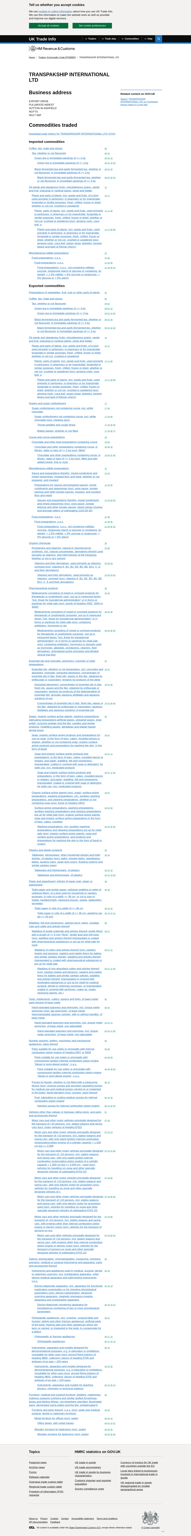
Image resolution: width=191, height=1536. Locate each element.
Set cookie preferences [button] (92, 25)
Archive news (37, 1467)
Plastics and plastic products (45, 850)
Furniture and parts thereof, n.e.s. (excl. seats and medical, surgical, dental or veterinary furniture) (66, 1412)
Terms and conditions (107, 1518)
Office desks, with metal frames (55, 1423)
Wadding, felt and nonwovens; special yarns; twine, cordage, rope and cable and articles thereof (64, 924)
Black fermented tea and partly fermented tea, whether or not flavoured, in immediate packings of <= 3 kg (68, 171)
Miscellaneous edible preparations (49, 253)
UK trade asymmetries (88, 1467)
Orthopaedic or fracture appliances (55, 1336)
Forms (33, 1472)
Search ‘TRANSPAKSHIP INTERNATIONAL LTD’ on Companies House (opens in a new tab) (139, 102)
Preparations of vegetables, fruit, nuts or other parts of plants (64, 292)
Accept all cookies (48, 25)
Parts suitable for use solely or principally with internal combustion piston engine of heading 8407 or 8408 (63, 1051)
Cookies (54, 1518)
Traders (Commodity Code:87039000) (57, 57)
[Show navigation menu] (90, 38)
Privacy (44, 1518)
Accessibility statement (82, 1518)
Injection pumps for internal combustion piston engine (68, 1105)
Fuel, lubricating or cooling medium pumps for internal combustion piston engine (66, 1099)
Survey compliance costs (89, 1488)
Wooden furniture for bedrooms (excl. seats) (60, 1429)
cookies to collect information (55, 11)
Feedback (55, 1522)
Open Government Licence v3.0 (85, 1527)
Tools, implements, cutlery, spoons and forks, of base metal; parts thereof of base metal (64, 1001)
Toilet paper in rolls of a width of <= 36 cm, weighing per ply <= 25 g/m (69, 915)
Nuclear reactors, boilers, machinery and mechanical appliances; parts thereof (59, 1042)
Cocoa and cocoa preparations (47, 437)
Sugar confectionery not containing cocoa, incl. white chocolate (62, 410)
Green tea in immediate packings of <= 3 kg (60, 158)
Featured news (38, 1462)
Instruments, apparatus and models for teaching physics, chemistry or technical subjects (65, 1387)
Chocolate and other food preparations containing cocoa (64, 442)
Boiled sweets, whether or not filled (57, 430)
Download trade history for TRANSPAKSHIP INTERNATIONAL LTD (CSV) (72, 133)
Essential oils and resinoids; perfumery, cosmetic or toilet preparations (62, 662)
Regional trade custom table (45, 1486)
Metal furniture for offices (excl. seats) (56, 1418)
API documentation (38, 1522)
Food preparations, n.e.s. (46, 257)
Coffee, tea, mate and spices (46, 148)
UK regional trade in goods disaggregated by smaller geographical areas (136, 1486)
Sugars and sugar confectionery (47, 403)
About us (33, 1518)
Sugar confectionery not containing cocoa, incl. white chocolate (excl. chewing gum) (65, 418)
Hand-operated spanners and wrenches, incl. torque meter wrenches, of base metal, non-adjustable (69, 1024)
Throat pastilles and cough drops (56, 424)
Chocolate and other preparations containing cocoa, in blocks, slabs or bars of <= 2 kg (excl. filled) (66, 448)
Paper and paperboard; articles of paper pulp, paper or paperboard (61, 883)
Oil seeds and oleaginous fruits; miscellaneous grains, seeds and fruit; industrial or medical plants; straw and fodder (64, 189)
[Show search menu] (158, 38)
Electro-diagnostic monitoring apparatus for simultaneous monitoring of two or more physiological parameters (68, 1308)
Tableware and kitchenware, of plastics (57, 870)
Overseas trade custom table (46, 1481)
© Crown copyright (150, 1527)
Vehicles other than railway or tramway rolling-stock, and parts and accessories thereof (65, 1114)
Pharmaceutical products (43, 588)
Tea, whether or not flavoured (49, 153)
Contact (65, 1518)
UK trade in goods (85, 1462)
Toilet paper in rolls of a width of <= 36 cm (59, 908)
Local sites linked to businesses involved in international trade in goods (139, 1474)
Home (32, 57)
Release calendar (39, 1477)
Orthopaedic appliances (51, 1341)
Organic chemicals (40, 543)
